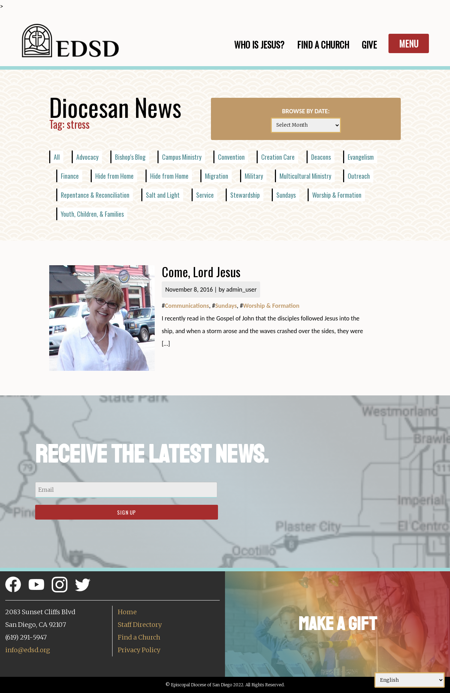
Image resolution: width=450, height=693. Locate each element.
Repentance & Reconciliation (95, 194)
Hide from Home (114, 175)
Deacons (321, 156)
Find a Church (139, 637)
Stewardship (245, 194)
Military (254, 175)
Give (369, 44)
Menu (408, 43)
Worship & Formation (336, 194)
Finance (70, 175)
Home (127, 612)
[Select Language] (409, 680)
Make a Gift (337, 624)
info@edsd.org (27, 650)
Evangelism (361, 156)
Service (205, 194)
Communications (187, 306)
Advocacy (87, 156)
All (57, 156)
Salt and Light (163, 194)
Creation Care (278, 156)
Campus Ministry (181, 156)
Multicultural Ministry (305, 175)
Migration (216, 175)
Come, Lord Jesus (201, 271)
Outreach (359, 175)
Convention (231, 156)
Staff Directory (140, 625)
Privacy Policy (139, 650)
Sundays (286, 194)
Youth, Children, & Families (92, 213)
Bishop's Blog (130, 156)
